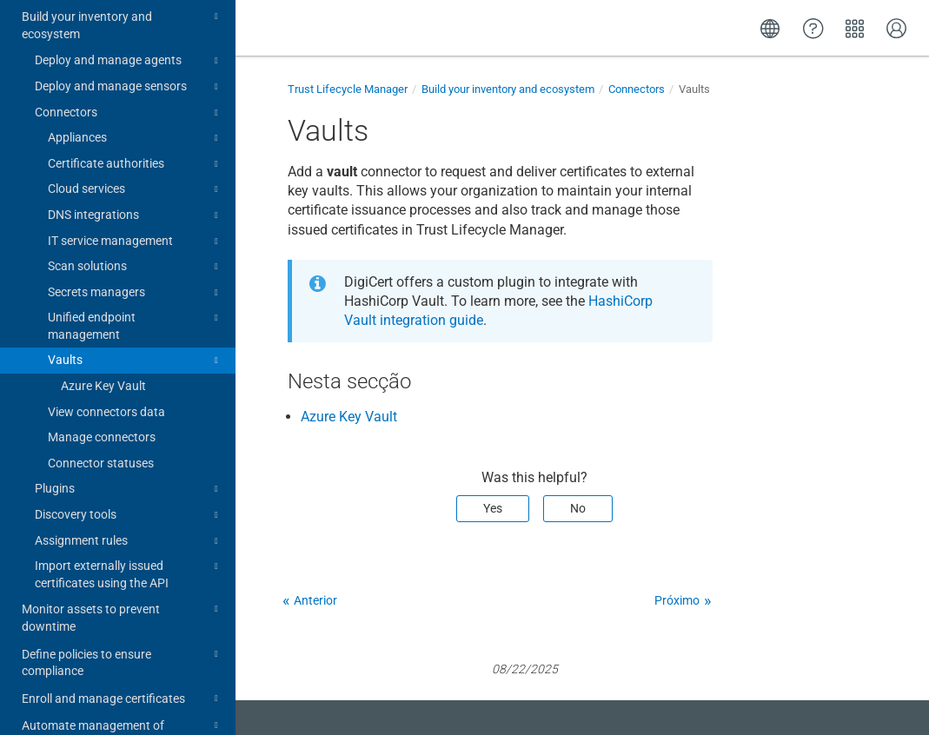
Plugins (129, 428)
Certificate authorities (135, 103)
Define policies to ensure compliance (122, 601)
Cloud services (135, 128)
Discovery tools (129, 454)
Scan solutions (135, 205)
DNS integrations (135, 154)
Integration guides (122, 709)
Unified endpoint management (135, 264)
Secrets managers (135, 232)
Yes (492, 508)
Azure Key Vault (103, 325)
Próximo (677, 600)
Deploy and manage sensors (129, 26)
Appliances (135, 77)
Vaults (135, 299)
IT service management (135, 180)
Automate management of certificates (122, 672)
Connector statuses (101, 402)
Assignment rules (129, 480)
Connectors (129, 52)
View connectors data (106, 351)
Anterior (315, 600)
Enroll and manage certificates (122, 637)
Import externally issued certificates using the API (129, 512)
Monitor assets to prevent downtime (122, 556)
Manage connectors (102, 376)
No (578, 508)
